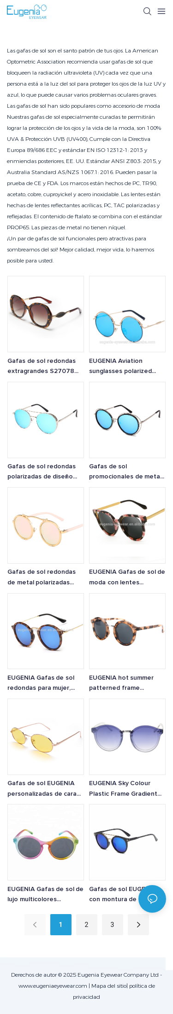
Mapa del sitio (108, 985)
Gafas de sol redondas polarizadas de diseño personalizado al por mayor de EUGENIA (41, 472)
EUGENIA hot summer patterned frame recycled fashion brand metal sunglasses (123, 684)
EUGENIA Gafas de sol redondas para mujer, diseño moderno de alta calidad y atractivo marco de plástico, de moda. (44, 684)
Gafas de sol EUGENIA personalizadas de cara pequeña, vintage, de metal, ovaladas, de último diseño (42, 789)
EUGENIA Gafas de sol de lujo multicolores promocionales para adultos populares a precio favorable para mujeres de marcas (45, 895)
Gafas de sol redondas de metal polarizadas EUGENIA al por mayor (41, 578)
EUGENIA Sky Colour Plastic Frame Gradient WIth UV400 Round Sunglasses (123, 789)
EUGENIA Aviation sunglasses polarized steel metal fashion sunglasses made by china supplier (120, 367)
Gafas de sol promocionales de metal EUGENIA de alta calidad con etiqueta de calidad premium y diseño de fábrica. (125, 472)
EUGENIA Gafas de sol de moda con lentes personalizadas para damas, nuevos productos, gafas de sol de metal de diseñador (127, 578)
